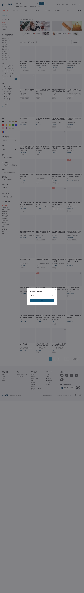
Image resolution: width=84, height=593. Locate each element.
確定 (42, 300)
